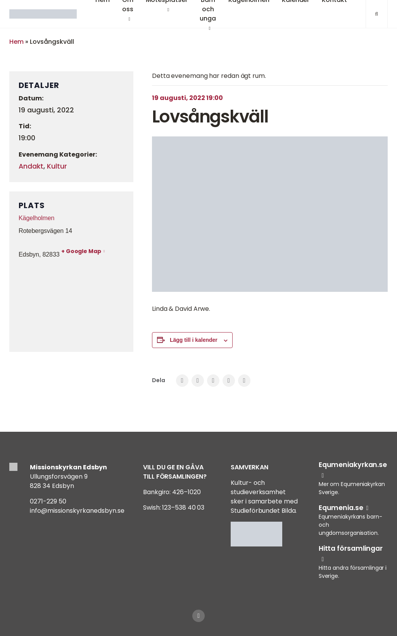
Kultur (57, 166)
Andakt (31, 166)
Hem (16, 41)
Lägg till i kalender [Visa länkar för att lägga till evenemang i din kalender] (193, 340)
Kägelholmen (36, 218)
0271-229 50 (48, 501)
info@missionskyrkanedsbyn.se (77, 510)
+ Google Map (81, 251)
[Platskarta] (71, 304)
